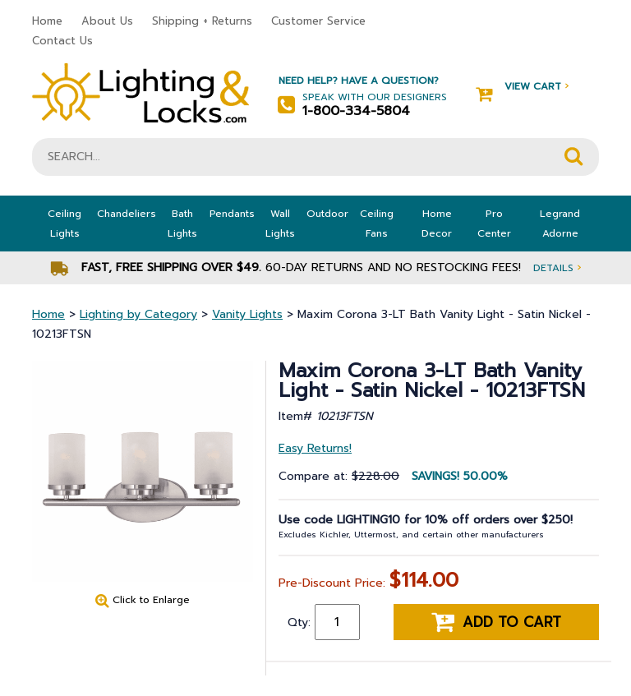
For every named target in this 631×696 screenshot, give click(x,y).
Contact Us (62, 40)
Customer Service (318, 21)
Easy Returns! (315, 448)
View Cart (522, 86)
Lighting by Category (138, 314)
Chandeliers (126, 213)
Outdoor (327, 213)
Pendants (232, 213)
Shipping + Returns (202, 21)
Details (557, 267)
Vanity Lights (247, 314)
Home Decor (436, 223)
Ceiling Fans (377, 223)
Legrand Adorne (560, 223)
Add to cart (496, 622)
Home (47, 21)
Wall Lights (280, 223)
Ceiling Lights (64, 223)
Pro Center (494, 223)
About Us (107, 21)
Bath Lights (182, 223)
